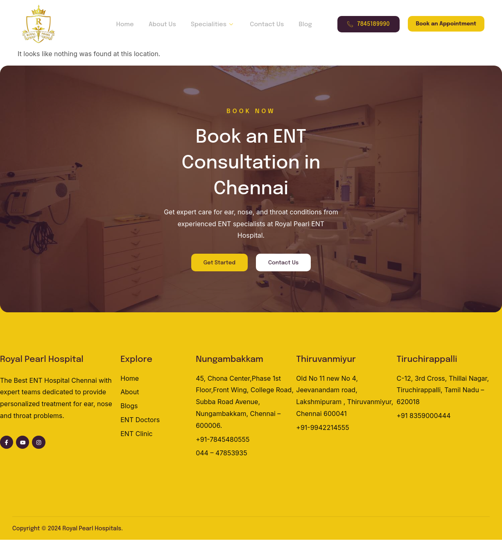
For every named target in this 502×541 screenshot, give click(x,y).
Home (129, 24)
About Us (163, 24)
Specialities (212, 24)
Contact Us (263, 24)
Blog (298, 24)
